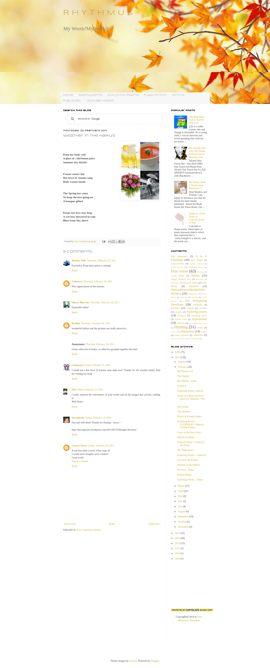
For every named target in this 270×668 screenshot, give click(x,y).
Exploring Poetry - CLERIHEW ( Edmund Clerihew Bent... (190, 424)
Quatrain (183, 297)
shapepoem (187, 331)
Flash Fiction (155, 95)
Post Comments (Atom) (89, 529)
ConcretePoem (177, 263)
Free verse (179, 271)
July (180, 506)
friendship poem (199, 315)
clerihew (203, 308)
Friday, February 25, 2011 (98, 365)
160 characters (179, 256)
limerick (181, 323)
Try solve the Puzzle (187, 460)
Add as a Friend (80, 461)
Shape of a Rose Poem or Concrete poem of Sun (197, 218)
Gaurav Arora (79, 445)
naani (191, 323)
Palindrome (193, 294)
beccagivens (78, 417)
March (181, 486)
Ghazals (200, 272)
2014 (178, 543)
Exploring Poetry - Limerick (191, 455)
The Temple (183, 376)
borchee (133, 661)
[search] (114, 119)
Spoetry (195, 297)
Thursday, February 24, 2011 (101, 260)
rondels (200, 327)
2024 (178, 558)
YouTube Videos (100, 101)
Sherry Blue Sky (80, 302)
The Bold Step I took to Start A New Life (197, 120)
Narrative (194, 286)
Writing (178, 95)
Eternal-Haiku (184, 474)
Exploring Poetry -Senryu (190, 391)
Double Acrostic (196, 264)
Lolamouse (77, 365)
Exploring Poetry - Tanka (190, 479)
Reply (75, 270)
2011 (177, 357)
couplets (178, 312)
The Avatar (182, 406)
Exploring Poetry (123, 95)
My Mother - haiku (186, 381)
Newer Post (70, 524)
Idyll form (175, 283)
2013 (178, 538)
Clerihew (181, 385)
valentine (198, 335)
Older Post (154, 524)
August (182, 511)
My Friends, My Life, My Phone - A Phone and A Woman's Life (197, 152)
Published (72, 101)
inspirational (199, 319)
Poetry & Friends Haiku (189, 416)
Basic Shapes (197, 260)
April (181, 491)
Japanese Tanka (190, 283)
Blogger (155, 661)
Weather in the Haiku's (188, 465)
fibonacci (182, 315)
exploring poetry (197, 311)
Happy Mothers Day (181, 279)
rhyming (181, 327)
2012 (178, 533)
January (182, 361)
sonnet (204, 331)
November (183, 526)
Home (68, 95)
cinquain (190, 308)
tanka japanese (182, 335)
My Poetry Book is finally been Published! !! (197, 185)
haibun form (181, 319)
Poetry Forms (90, 95)
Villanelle (197, 304)
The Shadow (183, 411)
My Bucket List (185, 371)
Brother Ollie (79, 260)
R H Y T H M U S (98, 13)
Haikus (195, 275)
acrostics (175, 308)
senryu (173, 331)
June (180, 501)
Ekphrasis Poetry (196, 267)
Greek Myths (177, 276)
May (180, 496)
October (182, 521)
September (183, 516)
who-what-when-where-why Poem (185, 339)
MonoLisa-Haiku (185, 437)
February (183, 367)
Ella (74, 389)
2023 (178, 553)
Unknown (77, 281)
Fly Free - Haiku (185, 470)
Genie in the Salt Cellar (189, 432)
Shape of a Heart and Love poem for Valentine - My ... (191, 398)
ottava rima (202, 323)
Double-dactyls (177, 267)
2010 (178, 352)
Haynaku (199, 279)
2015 (178, 548)
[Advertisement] (135, 62)
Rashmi (76, 323)
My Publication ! (185, 450)
